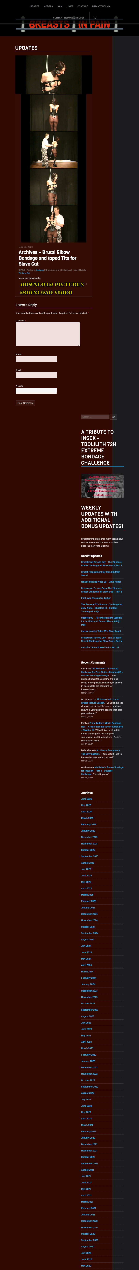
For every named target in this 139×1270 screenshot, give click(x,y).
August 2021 (96, 817)
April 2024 (95, 608)
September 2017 (98, 1123)
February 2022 (97, 778)
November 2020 (98, 875)
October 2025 (97, 491)
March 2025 (96, 537)
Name (10, 359)
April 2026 (95, 452)
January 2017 (97, 1175)
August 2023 (96, 660)
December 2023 (98, 634)
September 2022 (99, 732)
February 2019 (97, 1012)
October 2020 (97, 882)
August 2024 (96, 582)
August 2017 (96, 1130)
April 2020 (95, 921)
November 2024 (98, 563)
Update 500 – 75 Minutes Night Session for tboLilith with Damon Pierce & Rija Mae (111, 257)
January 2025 (97, 550)
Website (11, 391)
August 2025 (96, 504)
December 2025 (98, 478)
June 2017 (95, 1143)
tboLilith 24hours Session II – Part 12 (109, 284)
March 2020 (96, 928)
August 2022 (96, 739)
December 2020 (98, 869)
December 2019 (98, 947)
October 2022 (97, 726)
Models (29, 5)
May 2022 (95, 758)
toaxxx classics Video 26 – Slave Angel (110, 216)
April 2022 (95, 765)
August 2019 (96, 973)
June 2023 (95, 673)
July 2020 (95, 901)
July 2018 (95, 1058)
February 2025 (97, 543)
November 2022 (98, 719)
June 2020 (95, 908)
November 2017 (98, 1110)
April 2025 (95, 530)
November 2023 (98, 641)
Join (41, 5)
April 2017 (95, 1156)
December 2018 (98, 1025)
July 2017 (95, 1136)
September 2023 (99, 654)
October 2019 (97, 960)
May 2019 (95, 993)
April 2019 (95, 999)
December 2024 (98, 556)
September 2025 (99, 497)
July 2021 (95, 823)
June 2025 (95, 517)
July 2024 (95, 589)
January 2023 (97, 706)
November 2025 (98, 484)
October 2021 (97, 804)
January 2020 (97, 941)
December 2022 (98, 712)
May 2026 (95, 445)
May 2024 (95, 602)
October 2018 (97, 1038)
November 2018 (98, 1032)
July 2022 (95, 745)
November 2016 (98, 1188)
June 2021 (95, 830)
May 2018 (95, 1071)
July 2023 (95, 667)
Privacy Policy (83, 5)
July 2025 (95, 510)
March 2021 (96, 849)
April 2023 (95, 686)
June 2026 (95, 439)
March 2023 (96, 693)
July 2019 (95, 980)
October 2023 (97, 647)
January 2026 (97, 471)
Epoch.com (96, 1230)
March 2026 (96, 458)
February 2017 (97, 1169)
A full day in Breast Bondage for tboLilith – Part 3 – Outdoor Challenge (111, 410)
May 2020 (95, 915)
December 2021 (98, 791)
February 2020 (98, 934)
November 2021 (98, 797)
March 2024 (96, 615)
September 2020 (99, 888)
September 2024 (99, 576)
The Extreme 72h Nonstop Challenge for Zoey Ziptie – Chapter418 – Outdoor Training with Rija (110, 243)
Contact (64, 5)
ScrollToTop (70, 1248)
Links (51, 5)
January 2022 (97, 784)
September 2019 (98, 967)
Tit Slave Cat (15, 276)
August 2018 (96, 1051)
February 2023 (97, 699)
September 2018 (98, 1045)
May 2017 (95, 1149)
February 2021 (97, 856)
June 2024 (95, 595)
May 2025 (95, 523)
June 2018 (95, 1064)
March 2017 (96, 1162)
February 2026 (97, 465)
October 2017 (97, 1117)
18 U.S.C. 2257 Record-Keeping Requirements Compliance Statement (83, 1264)
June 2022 (95, 752)
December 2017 (98, 1104)
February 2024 (98, 621)
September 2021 (98, 810)
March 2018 (96, 1084)
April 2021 (95, 843)
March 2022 (96, 771)
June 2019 (95, 986)
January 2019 (97, 1019)
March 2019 (96, 1006)
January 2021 (97, 862)
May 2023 (95, 680)
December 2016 (98, 1182)
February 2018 (97, 1090)
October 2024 (97, 569)
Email (10, 375)
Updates (15, 5)
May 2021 (95, 836)
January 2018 (97, 1097)
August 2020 (96, 895)
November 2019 (98, 954)
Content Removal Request (112, 5)
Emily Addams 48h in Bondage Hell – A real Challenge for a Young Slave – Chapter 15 (110, 365)
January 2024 (97, 628)
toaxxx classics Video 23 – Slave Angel (110, 267)
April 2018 (95, 1077)
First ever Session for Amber (105, 233)
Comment (12, 323)
